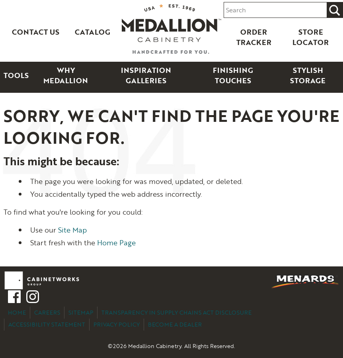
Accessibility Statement (46, 324)
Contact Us (35, 32)
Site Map (72, 230)
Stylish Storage (307, 75)
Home (17, 312)
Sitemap (80, 312)
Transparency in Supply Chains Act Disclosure (176, 312)
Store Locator (310, 37)
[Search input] (275, 10)
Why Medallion (65, 75)
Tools (16, 75)
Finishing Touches (233, 75)
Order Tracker (253, 37)
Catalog (92, 32)
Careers (47, 312)
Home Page (116, 242)
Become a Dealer (175, 324)
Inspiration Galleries (146, 75)
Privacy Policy (117, 324)
